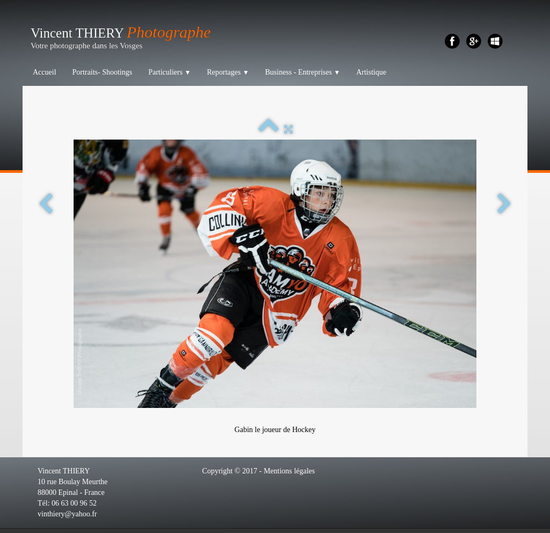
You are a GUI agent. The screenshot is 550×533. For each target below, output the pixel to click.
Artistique (371, 72)
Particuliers (169, 72)
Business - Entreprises (302, 72)
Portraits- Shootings (103, 72)
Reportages (228, 72)
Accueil (44, 72)
